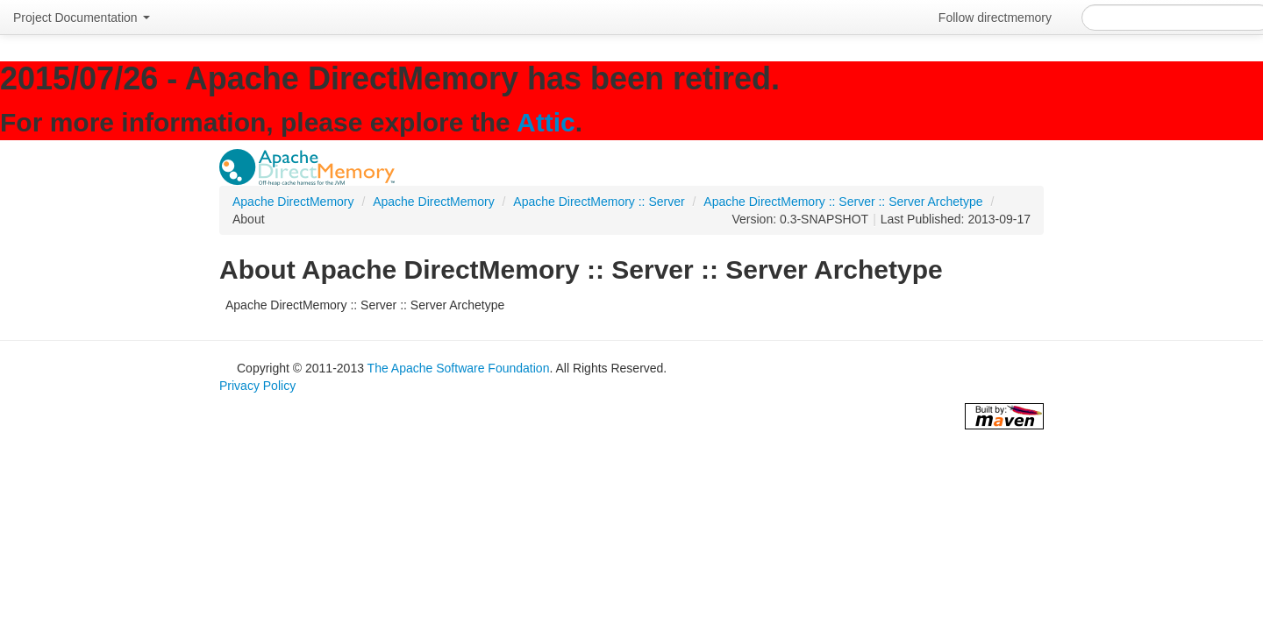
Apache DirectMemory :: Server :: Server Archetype (842, 202)
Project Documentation (81, 18)
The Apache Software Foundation (458, 368)
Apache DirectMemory (293, 202)
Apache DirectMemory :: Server (598, 202)
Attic (546, 122)
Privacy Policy (257, 386)
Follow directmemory (995, 18)
